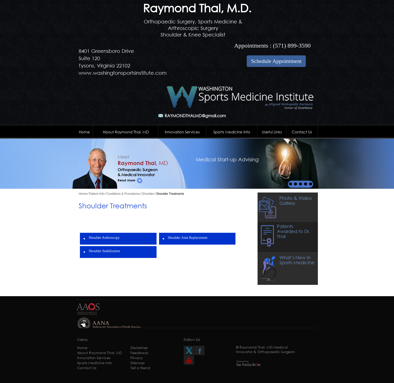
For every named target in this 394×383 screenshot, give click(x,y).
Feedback (139, 352)
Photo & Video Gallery (295, 200)
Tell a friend (140, 367)
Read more (126, 180)
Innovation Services (182, 131)
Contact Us (302, 131)
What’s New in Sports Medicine (297, 260)
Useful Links (272, 131)
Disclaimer (139, 347)
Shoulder (148, 194)
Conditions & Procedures (123, 194)
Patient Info (96, 194)
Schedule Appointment (276, 61)
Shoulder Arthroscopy (104, 238)
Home (84, 131)
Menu (82, 339)
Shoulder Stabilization (104, 251)
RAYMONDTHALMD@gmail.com (195, 115)
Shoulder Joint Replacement (188, 238)
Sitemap (137, 362)
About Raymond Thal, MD (126, 131)
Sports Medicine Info (231, 131)
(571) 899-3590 (292, 45)
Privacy (136, 357)
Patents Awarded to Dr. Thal (293, 231)
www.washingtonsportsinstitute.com (123, 73)
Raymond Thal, (143, 163)
